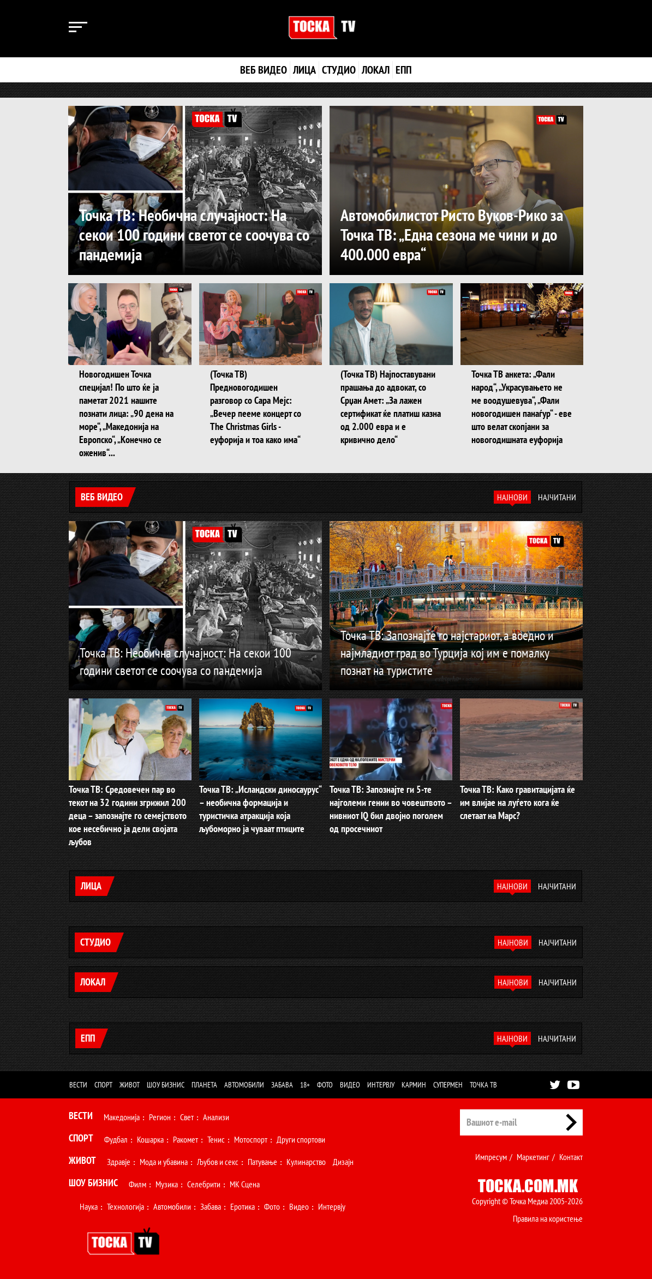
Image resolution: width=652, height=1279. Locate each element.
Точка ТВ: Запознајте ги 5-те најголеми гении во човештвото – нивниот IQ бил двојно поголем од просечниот (391, 809)
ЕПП (403, 70)
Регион (160, 1116)
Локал (376, 70)
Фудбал (116, 1139)
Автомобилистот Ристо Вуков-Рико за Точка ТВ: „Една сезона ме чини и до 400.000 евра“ (451, 234)
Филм (137, 1184)
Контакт (571, 1156)
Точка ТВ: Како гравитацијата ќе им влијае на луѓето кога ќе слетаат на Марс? (517, 802)
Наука (89, 1206)
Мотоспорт (250, 1139)
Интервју (380, 1085)
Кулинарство (306, 1161)
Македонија (122, 1116)
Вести (78, 1085)
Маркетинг (533, 1156)
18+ (305, 1085)
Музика (166, 1184)
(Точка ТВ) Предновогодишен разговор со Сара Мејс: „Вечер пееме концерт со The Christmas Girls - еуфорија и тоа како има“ (255, 407)
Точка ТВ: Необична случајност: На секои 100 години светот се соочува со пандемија (194, 234)
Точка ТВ (483, 1085)
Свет (187, 1116)
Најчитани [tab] (557, 497)
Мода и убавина (164, 1161)
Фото (325, 1085)
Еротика (242, 1206)
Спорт (103, 1085)
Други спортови (301, 1139)
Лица (304, 70)
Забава (282, 1085)
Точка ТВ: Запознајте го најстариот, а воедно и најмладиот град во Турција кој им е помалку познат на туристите (447, 653)
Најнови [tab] (512, 497)
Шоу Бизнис (93, 1182)
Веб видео (263, 70)
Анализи (216, 1116)
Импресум (491, 1156)
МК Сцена (245, 1184)
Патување (262, 1161)
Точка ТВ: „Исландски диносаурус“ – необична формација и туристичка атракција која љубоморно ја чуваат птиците (260, 809)
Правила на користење (548, 1218)
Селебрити (203, 1184)
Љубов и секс (217, 1161)
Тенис (216, 1139)
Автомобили (244, 1085)
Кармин (414, 1085)
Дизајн (343, 1161)
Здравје (118, 1161)
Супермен (448, 1085)
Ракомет (185, 1139)
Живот (129, 1085)
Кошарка (150, 1139)
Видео (350, 1085)
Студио (339, 70)
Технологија (125, 1206)
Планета (204, 1085)
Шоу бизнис (165, 1085)
